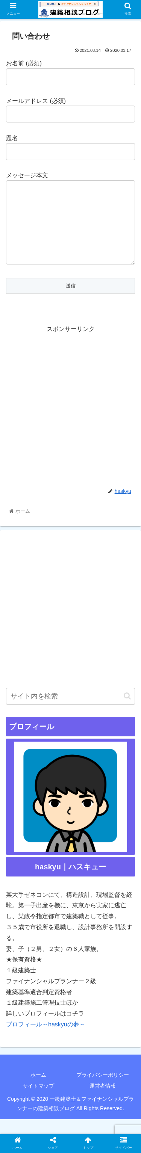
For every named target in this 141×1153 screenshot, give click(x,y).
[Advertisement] (70, 420)
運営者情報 (102, 1101)
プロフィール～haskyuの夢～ (45, 1039)
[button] (127, 711)
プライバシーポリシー (102, 1090)
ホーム (38, 1090)
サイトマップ (38, 1101)
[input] (70, 711)
